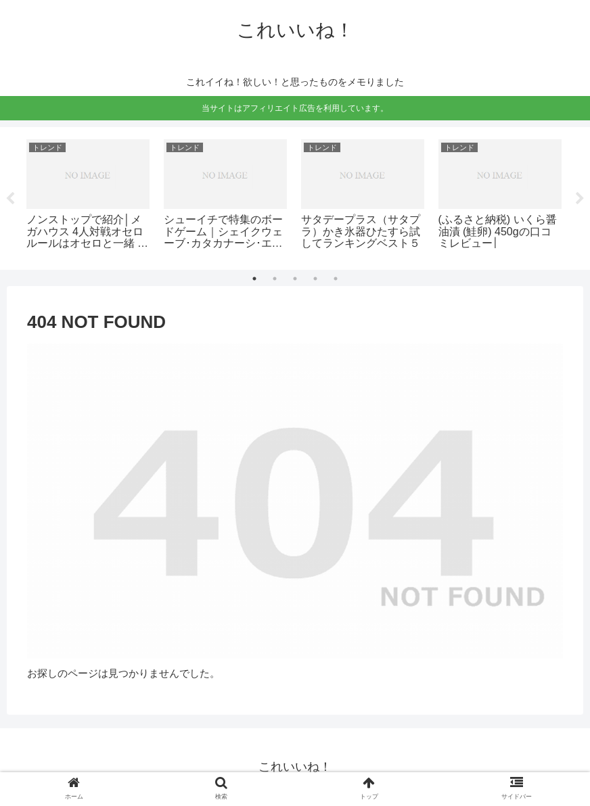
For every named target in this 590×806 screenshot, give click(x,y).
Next (580, 199)
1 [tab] (254, 278)
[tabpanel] (87, 196)
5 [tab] (335, 278)
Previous (10, 199)
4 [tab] (315, 278)
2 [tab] (274, 278)
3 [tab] (295, 278)
